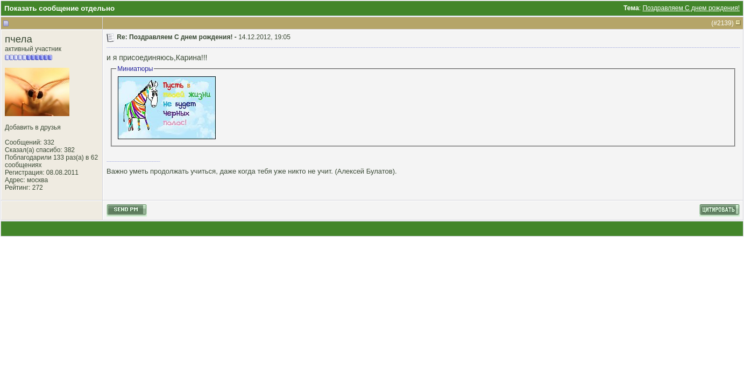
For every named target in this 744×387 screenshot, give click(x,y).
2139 (724, 23)
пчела (18, 39)
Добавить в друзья (33, 127)
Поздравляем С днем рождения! (691, 8)
